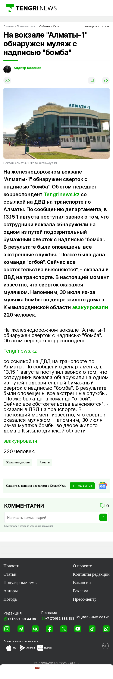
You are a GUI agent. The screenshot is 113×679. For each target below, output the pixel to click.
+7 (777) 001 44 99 (21, 619)
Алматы (45, 462)
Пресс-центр (85, 599)
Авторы (10, 590)
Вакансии (82, 582)
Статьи (9, 574)
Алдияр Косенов (27, 68)
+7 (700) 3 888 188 (59, 618)
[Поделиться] (106, 80)
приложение (30, 641)
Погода (10, 599)
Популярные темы (20, 582)
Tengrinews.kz (62, 194)
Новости (11, 566)
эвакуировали (90, 307)
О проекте (82, 566)
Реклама (80, 590)
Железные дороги (18, 462)
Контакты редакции (91, 574)
